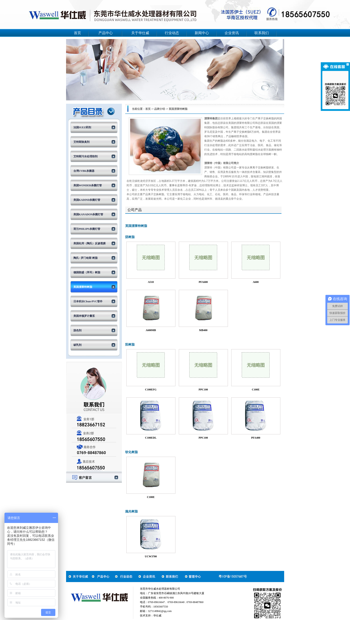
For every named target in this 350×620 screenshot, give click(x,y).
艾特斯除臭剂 (81, 141)
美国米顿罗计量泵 (84, 315)
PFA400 (255, 437)
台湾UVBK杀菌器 (84, 170)
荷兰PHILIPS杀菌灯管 (86, 228)
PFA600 (203, 282)
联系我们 (261, 33)
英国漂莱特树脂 (82, 286)
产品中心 (105, 33)
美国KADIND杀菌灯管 (86, 199)
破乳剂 (77, 344)
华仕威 (157, 615)
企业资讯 (232, 33)
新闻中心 (202, 33)
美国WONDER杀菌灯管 (87, 185)
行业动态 (172, 33)
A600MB (151, 330)
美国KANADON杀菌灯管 (88, 214)
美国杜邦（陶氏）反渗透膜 (89, 243)
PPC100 (203, 389)
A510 (151, 282)
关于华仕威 (140, 33)
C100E (256, 389)
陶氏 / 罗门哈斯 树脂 (85, 257)
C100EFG (150, 389)
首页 (77, 33)
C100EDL (150, 437)
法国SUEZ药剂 (82, 127)
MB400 (203, 330)
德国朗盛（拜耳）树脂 (86, 272)
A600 (256, 282)
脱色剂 (77, 330)
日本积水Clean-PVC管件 (88, 301)
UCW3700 (151, 556)
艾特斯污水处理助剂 (85, 156)
